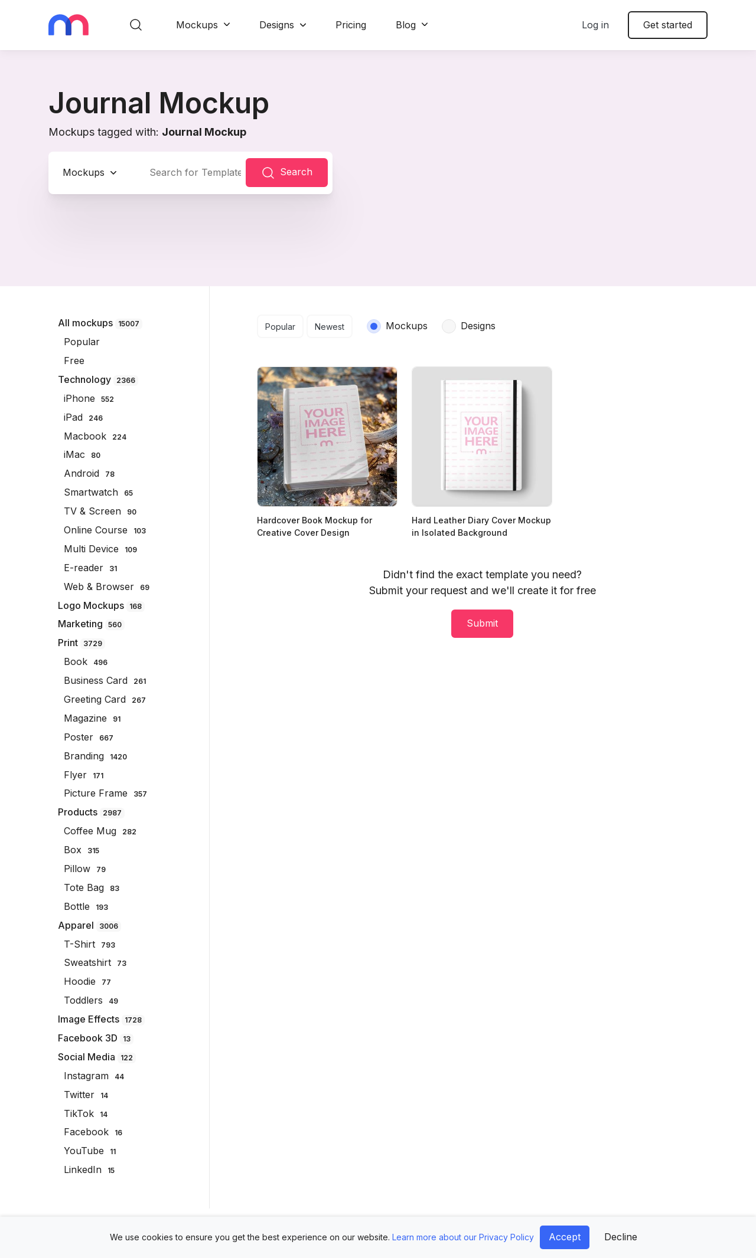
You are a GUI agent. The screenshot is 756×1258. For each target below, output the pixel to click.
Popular (280, 327)
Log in (595, 25)
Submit (482, 623)
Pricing (350, 25)
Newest (329, 327)
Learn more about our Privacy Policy (463, 1237)
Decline (620, 1237)
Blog (406, 25)
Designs (276, 25)
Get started (667, 25)
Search (286, 173)
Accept (565, 1237)
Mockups (197, 25)
